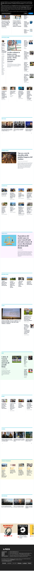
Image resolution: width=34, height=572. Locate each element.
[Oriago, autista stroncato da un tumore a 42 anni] (13, 88)
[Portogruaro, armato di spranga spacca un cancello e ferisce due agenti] (4, 204)
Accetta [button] (31, 13)
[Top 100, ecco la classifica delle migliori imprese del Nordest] (9, 157)
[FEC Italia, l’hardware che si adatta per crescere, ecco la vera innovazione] (29, 465)
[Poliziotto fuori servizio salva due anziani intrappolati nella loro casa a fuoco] (29, 190)
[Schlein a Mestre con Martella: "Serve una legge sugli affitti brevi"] (19, 124)
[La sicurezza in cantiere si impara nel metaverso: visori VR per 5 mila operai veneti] (13, 400)
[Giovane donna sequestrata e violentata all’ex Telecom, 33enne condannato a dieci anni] (29, 204)
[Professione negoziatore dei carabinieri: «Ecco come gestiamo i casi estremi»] (29, 400)
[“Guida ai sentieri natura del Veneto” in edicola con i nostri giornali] (4, 278)
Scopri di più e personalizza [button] (6, 13)
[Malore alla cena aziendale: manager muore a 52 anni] (26, 43)
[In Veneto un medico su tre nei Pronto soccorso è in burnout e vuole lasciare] (4, 400)
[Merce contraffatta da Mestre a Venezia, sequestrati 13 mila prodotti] (26, 55)
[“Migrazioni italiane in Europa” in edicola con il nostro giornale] (21, 278)
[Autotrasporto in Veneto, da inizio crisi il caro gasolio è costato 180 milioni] (19, 435)
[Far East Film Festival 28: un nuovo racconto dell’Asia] (13, 465)
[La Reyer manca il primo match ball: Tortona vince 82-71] (26, 360)
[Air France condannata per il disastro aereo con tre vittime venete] (26, 78)
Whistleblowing (5, 558)
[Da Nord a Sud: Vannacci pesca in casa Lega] (4, 190)
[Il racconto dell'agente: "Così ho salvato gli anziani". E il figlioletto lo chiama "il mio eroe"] (7, 124)
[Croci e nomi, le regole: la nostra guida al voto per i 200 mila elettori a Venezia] (17, 16)
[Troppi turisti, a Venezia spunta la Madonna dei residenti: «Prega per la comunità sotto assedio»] (4, 88)
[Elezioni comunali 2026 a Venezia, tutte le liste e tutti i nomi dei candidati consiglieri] (26, 24)
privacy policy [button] (2, 2)
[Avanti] (31, 133)
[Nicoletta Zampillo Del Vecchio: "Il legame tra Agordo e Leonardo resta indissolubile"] (7, 435)
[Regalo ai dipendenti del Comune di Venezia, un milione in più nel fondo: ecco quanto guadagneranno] (21, 204)
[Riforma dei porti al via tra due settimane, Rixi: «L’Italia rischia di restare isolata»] (21, 88)
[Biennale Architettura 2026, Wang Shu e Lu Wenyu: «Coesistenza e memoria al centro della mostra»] (26, 329)
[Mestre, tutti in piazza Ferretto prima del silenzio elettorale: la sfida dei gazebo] (26, 16)
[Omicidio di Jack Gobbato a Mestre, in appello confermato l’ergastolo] (3, 41)
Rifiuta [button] (26, 13)
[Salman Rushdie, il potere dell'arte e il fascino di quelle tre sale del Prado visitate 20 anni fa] (11, 313)
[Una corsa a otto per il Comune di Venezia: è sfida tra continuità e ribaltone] (6, 16)
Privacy (3, 557)
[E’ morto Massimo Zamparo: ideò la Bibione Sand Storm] (21, 190)
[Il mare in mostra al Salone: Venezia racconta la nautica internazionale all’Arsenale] (4, 465)
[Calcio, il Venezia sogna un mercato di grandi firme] (16, 359)
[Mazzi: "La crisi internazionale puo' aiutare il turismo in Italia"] (19, 502)
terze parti (14, 5)
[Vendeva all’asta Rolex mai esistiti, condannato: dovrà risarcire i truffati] (26, 66)
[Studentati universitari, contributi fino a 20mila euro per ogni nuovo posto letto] (21, 465)
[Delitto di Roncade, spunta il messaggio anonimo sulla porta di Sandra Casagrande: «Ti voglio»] (29, 88)
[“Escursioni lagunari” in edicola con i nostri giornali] (29, 278)
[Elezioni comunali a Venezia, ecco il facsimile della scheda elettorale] (26, 31)
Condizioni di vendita (4, 554)
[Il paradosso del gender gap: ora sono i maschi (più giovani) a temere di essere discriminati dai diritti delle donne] (9, 240)
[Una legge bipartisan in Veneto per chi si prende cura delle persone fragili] (13, 190)
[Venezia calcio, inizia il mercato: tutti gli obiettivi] (26, 372)
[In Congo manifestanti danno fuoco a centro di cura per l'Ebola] (7, 502)
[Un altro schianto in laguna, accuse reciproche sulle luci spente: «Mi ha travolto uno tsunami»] (14, 45)
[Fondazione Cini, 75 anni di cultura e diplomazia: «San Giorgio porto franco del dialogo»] (28, 311)
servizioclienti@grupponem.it (7, 562)
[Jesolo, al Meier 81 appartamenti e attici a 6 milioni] (13, 204)
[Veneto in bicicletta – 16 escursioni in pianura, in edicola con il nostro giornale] (13, 278)
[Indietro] (3, 133)
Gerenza (3, 556)
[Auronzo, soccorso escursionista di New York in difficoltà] (21, 400)
